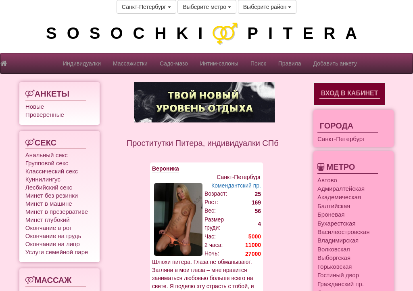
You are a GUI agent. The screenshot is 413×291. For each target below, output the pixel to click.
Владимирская (338, 240)
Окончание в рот (48, 227)
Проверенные (44, 114)
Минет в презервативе (56, 211)
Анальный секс (46, 155)
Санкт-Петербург (146, 7)
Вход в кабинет (349, 93)
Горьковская (334, 266)
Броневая (330, 214)
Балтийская (333, 205)
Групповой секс (46, 163)
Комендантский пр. (236, 185)
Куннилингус (42, 179)
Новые (34, 106)
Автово (327, 180)
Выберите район (267, 7)
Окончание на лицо (52, 243)
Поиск (258, 63)
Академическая (339, 197)
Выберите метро (207, 7)
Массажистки (130, 63)
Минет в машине (48, 203)
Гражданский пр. (340, 283)
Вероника (165, 168)
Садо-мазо (174, 63)
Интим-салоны (219, 63)
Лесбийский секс (48, 187)
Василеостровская (343, 231)
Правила (289, 63)
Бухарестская (336, 223)
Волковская (333, 249)
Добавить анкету (335, 63)
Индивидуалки (82, 63)
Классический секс (51, 171)
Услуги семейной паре (56, 252)
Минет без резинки (51, 195)
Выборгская (333, 257)
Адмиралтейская (341, 188)
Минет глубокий (47, 219)
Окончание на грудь (53, 235)
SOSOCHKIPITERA (206, 33)
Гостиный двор (338, 275)
